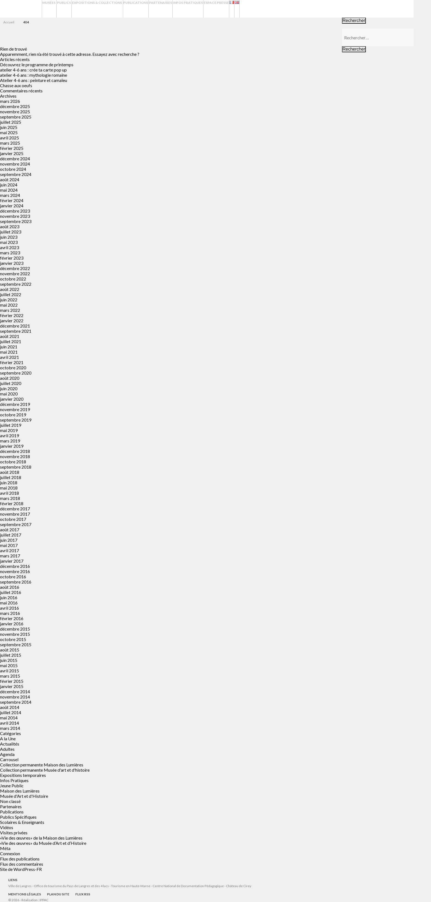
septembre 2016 (15, 581)
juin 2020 (8, 388)
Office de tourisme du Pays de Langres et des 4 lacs (71, 886)
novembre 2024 (15, 163)
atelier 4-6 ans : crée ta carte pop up (33, 69)
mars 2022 (10, 310)
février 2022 (11, 315)
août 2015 (9, 649)
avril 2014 (9, 722)
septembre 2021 (15, 331)
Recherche (422, 9)
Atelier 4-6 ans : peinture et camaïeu (33, 80)
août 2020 (9, 378)
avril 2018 (9, 493)
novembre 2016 (15, 571)
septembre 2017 (15, 524)
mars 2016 (10, 613)
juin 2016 (8, 597)
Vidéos (6, 827)
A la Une (8, 738)
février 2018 (11, 503)
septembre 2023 (15, 221)
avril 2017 (9, 550)
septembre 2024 (15, 174)
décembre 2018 (15, 451)
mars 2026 (10, 101)
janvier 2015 (11, 686)
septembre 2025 (15, 116)
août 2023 (9, 226)
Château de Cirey (238, 886)
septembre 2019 (15, 419)
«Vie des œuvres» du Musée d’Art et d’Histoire (43, 843)
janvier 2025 (11, 153)
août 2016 (9, 587)
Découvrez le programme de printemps (36, 64)
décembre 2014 (15, 691)
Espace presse (274, 9)
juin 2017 (8, 540)
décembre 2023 (15, 210)
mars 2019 (10, 440)
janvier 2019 (11, 446)
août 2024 (9, 179)
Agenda (7, 754)
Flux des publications (20, 858)
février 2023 (11, 257)
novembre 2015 (15, 634)
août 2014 (9, 707)
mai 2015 (9, 665)
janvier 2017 (11, 560)
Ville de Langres (20, 886)
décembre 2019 (15, 404)
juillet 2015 (10, 655)
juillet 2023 (10, 231)
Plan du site (58, 894)
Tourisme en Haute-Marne (130, 886)
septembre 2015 (15, 644)
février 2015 (11, 681)
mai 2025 (9, 132)
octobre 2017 (13, 519)
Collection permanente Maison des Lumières (41, 764)
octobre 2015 (13, 639)
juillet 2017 (10, 534)
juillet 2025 (10, 122)
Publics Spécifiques (18, 817)
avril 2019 (9, 435)
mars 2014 (10, 728)
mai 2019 (9, 430)
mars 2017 (10, 555)
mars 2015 (10, 675)
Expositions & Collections (125, 9)
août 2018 (9, 472)
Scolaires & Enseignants (22, 822)
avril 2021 (9, 357)
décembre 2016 (15, 566)
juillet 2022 (10, 294)
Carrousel (9, 759)
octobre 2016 (13, 576)
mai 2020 (9, 393)
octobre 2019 (13, 414)
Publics (79, 9)
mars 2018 (10, 498)
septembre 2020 (15, 372)
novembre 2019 (15, 409)
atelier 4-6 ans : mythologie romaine (33, 75)
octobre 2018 (13, 461)
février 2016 (11, 618)
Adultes (7, 749)
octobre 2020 (13, 367)
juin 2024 (8, 184)
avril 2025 (9, 137)
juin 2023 (8, 237)
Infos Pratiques (240, 9)
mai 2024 (9, 190)
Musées (52, 9)
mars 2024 (10, 195)
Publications (175, 9)
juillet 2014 (10, 712)
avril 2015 (9, 670)
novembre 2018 (15, 456)
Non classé (10, 801)
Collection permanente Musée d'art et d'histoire (45, 769)
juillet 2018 (10, 477)
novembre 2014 (15, 696)
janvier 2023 (11, 263)
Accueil (8, 22)
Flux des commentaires (21, 864)
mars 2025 (10, 142)
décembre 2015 (15, 628)
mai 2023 (9, 242)
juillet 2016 (10, 592)
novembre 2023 (15, 216)
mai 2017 (9, 545)
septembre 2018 (15, 466)
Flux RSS (82, 894)
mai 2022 (9, 304)
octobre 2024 (13, 169)
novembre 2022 (15, 273)
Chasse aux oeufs (16, 85)
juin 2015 (8, 660)
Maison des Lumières (20, 790)
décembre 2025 (15, 106)
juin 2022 (8, 299)
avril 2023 (9, 247)
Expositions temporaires (23, 775)
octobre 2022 (13, 278)
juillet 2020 (10, 383)
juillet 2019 (10, 425)
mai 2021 (9, 351)
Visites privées (13, 832)
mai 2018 (9, 487)
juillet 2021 (10, 341)
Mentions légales (24, 894)
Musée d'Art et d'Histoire (24, 796)
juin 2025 (8, 127)
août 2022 (9, 289)
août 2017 (9, 529)
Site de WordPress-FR (21, 869)
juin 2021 (8, 346)
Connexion (10, 853)
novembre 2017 (15, 513)
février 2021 (11, 362)
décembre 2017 (15, 508)
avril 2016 (9, 607)
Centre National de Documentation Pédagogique (188, 886)
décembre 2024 (15, 158)
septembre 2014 (15, 702)
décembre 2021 (15, 325)
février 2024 (11, 200)
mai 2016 (9, 602)
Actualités (9, 743)
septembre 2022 (15, 284)
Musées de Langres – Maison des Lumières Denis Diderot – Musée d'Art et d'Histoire (22, 9)
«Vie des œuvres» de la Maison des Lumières (41, 837)
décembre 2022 (15, 268)
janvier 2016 (11, 623)
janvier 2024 (11, 205)
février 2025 (11, 148)
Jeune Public (12, 785)
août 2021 (9, 336)
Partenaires (206, 9)
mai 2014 (9, 717)
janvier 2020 (11, 399)
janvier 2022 (11, 320)
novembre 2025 (15, 111)
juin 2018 (8, 482)
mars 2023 (10, 252)
